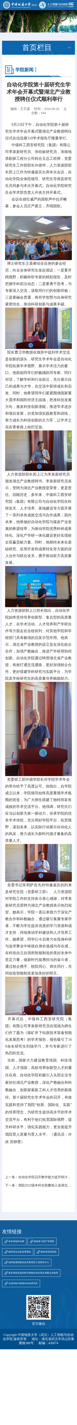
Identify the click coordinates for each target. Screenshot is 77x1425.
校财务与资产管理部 (44, 1241)
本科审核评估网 (16, 1241)
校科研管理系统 (48, 1252)
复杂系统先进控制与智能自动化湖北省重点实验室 (33, 1273)
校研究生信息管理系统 (19, 1252)
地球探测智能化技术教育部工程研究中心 (28, 1262)
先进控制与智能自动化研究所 (23, 1283)
